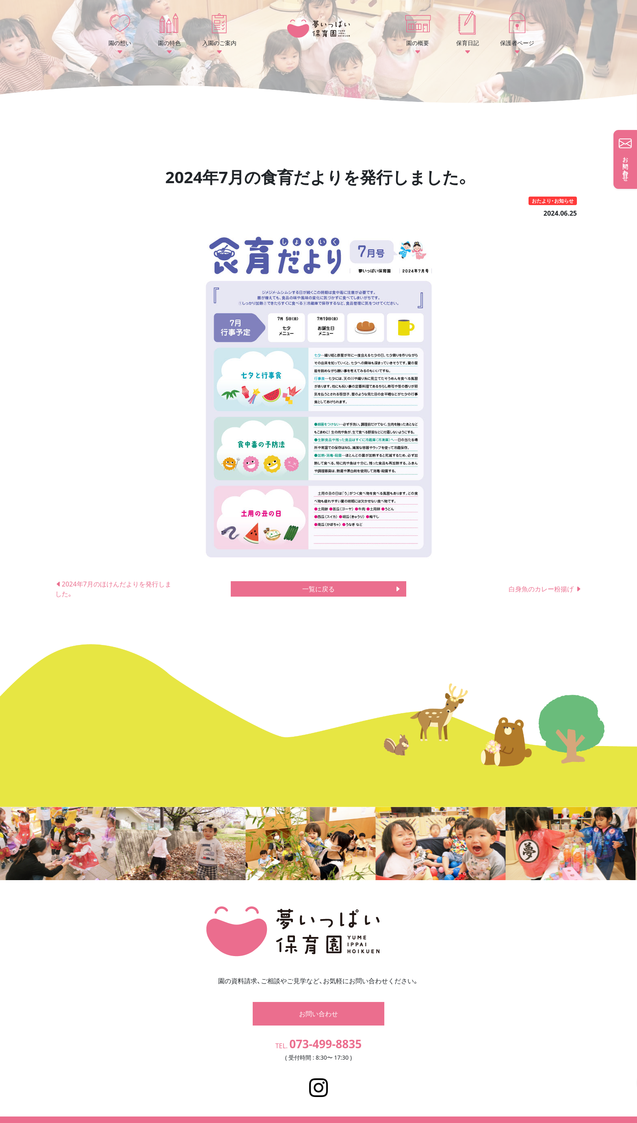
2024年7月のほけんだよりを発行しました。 (113, 589)
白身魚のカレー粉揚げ (545, 588)
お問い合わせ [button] (318, 1001)
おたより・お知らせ (553, 200)
